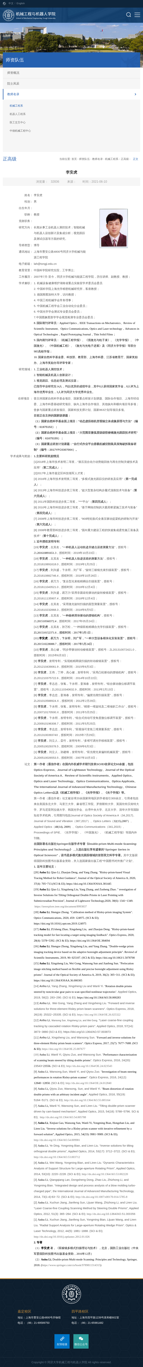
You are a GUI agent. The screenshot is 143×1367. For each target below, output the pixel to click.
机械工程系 (16, 105)
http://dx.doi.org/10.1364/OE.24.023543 (89, 1066)
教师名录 (13, 94)
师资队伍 (84, 158)
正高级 (125, 158)
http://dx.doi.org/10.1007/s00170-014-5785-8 (101, 1196)
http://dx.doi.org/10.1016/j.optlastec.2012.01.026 (62, 1236)
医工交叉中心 (18, 122)
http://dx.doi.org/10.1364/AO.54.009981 (57, 1139)
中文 (11, 3)
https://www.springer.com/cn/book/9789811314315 (71, 1265)
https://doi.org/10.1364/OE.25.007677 (63, 1048)
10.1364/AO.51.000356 (120, 1213)
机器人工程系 (18, 114)
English (21, 3)
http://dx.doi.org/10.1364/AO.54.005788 (63, 1117)
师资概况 (13, 72)
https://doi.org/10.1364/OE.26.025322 (98, 1014)
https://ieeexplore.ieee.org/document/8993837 (61, 906)
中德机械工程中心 (20, 130)
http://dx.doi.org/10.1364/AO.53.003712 (57, 1157)
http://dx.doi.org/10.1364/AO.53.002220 (105, 1174)
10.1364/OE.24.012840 (98, 1083)
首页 (74, 158)
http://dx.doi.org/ (75, 1083)
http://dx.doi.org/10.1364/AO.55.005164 (87, 1100)
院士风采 (13, 83)
